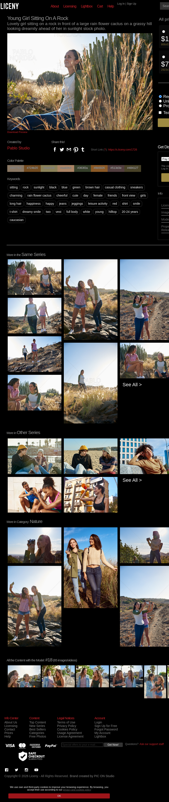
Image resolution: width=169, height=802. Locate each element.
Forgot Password (106, 729)
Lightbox (86, 6)
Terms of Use (66, 722)
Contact (9, 729)
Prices (8, 733)
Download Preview (17, 132)
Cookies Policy (67, 729)
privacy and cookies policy (77, 789)
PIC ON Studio (104, 776)
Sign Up (131, 3)
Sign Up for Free (105, 726)
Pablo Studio (18, 148)
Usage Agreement (69, 733)
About (55, 6)
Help (110, 6)
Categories (36, 733)
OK (59, 796)
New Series (37, 726)
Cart (100, 6)
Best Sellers (37, 729)
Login (98, 722)
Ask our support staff (152, 744)
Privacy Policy (66, 726)
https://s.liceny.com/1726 (122, 149)
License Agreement (70, 736)
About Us (10, 722)
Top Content (37, 722)
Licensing (69, 6)
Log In (121, 3)
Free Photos (37, 736)
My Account (102, 733)
